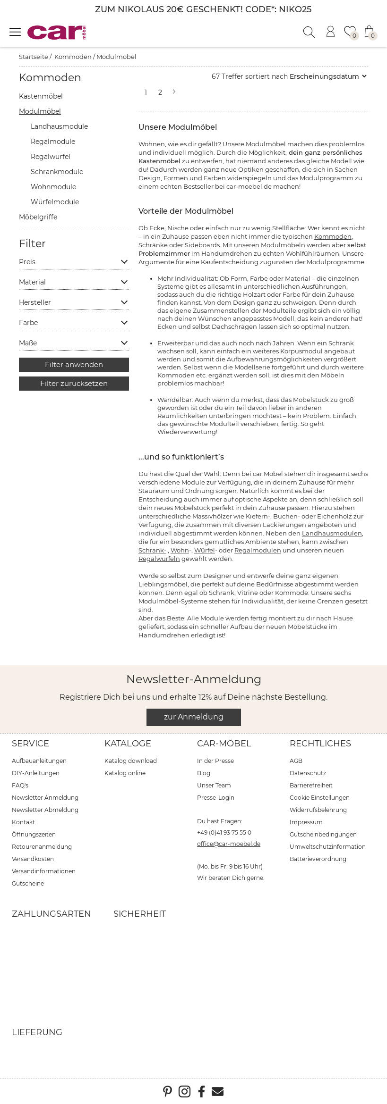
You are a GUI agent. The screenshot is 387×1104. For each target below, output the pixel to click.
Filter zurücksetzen (74, 383)
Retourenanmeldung (42, 846)
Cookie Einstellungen (320, 797)
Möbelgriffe (38, 217)
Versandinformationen (44, 871)
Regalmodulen (257, 550)
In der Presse (215, 760)
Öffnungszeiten (34, 834)
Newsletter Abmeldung (45, 809)
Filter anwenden (74, 364)
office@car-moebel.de (228, 843)
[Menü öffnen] (15, 31)
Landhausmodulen (332, 533)
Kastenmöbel (41, 96)
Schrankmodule (57, 171)
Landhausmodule (59, 126)
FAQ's (20, 785)
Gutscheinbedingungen (323, 834)
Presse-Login (215, 797)
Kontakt (23, 822)
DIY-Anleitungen (36, 773)
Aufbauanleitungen (39, 760)
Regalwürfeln (159, 558)
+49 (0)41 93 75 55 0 (224, 832)
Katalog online (125, 773)
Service (30, 743)
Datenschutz (308, 773)
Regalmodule (53, 141)
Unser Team (214, 785)
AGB (296, 760)
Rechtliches (320, 743)
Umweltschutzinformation (328, 846)
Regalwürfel (50, 156)
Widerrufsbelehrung (318, 809)
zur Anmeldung (194, 716)
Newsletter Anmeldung (45, 797)
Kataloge (127, 743)
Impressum (306, 822)
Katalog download (130, 760)
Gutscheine (28, 883)
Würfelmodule (55, 202)
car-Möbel (224, 743)
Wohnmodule (53, 187)
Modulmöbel (116, 56)
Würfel (204, 550)
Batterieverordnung (318, 858)
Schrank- (152, 550)
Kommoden (73, 56)
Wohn (180, 550)
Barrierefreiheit (311, 785)
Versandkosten (33, 858)
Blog (203, 773)
